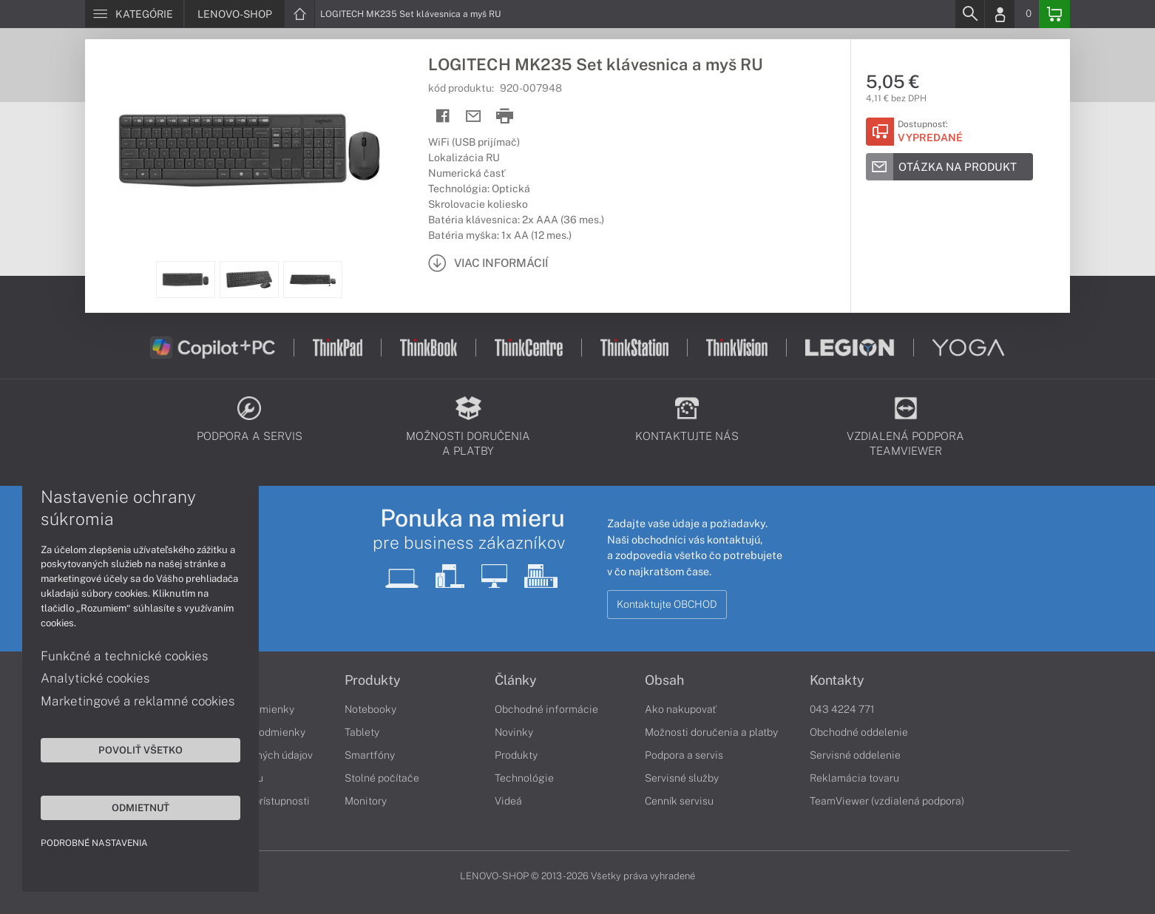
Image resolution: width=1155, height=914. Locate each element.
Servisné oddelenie (855, 755)
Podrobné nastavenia (94, 843)
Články (516, 680)
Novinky (514, 732)
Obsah (664, 680)
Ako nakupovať (681, 709)
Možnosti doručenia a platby (711, 732)
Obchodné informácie (546, 709)
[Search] (969, 14)
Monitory (366, 801)
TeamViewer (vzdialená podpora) (887, 801)
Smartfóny (370, 755)
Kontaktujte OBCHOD (667, 604)
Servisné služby (682, 778)
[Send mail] (473, 116)
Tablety (362, 732)
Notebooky (370, 709)
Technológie (524, 778)
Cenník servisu (679, 801)
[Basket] (1054, 14)
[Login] (1000, 14)
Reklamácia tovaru (854, 778)
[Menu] (134, 14)
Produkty (373, 680)
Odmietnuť (140, 807)
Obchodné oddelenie (859, 732)
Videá (508, 801)
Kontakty (837, 680)
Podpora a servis (684, 755)
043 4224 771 (842, 709)
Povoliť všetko (140, 750)
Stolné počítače (382, 778)
